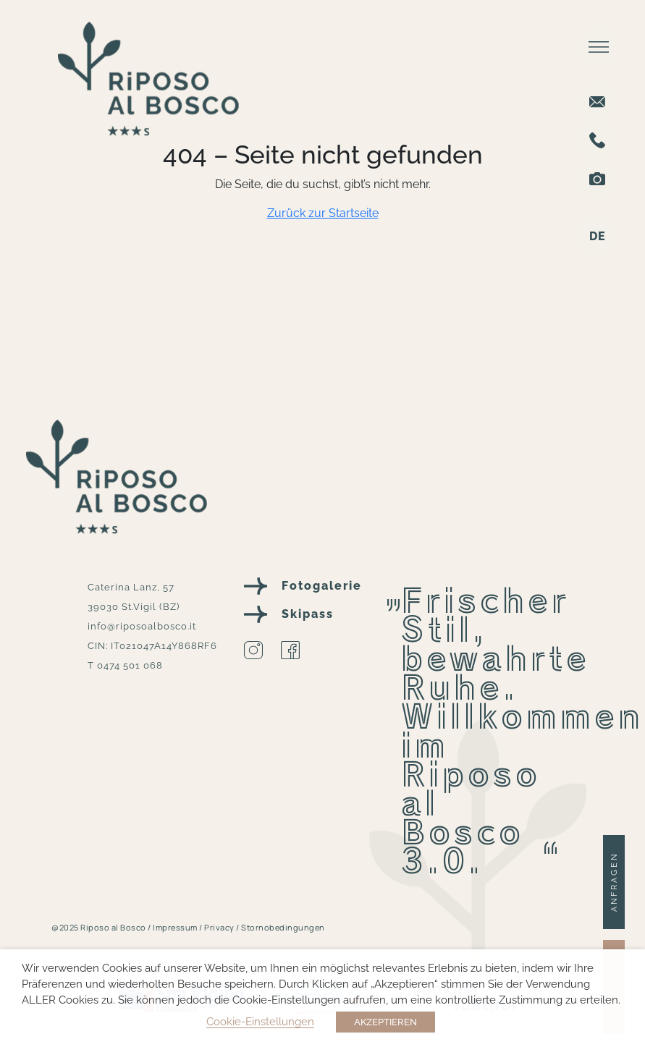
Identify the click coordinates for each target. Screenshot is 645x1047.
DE (597, 236)
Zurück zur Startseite (323, 213)
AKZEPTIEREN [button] (385, 1022)
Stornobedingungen (283, 927)
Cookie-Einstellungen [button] (260, 1021)
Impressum (176, 927)
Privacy (220, 927)
